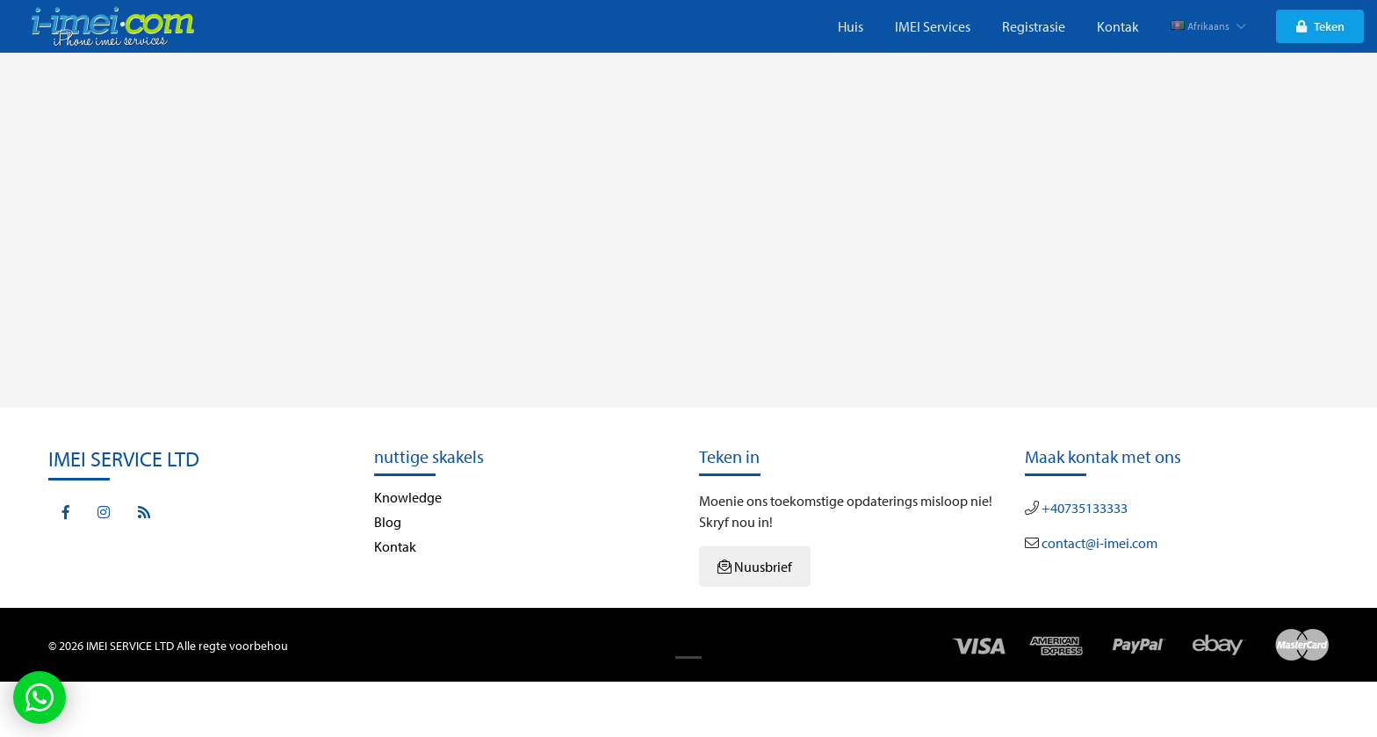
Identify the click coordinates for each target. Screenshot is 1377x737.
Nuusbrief (754, 566)
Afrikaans (1208, 26)
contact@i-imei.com (1098, 543)
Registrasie (1033, 26)
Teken (1320, 26)
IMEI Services (932, 26)
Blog (387, 522)
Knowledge (408, 497)
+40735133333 (1083, 508)
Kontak (1118, 26)
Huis (850, 26)
